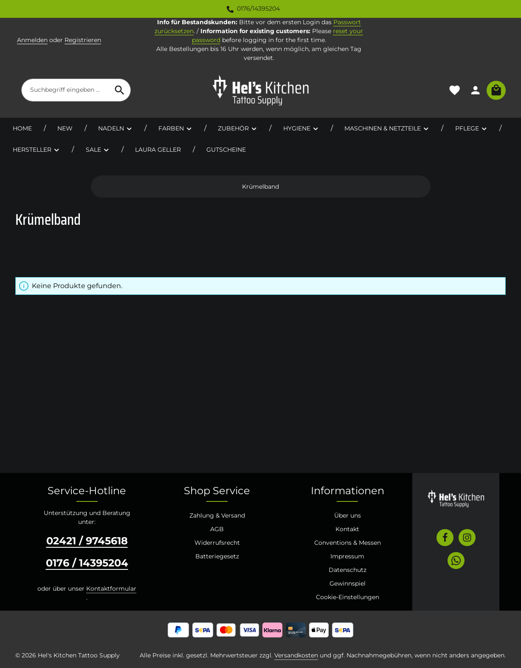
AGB (217, 529)
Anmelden (32, 40)
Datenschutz (347, 570)
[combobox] (65, 90)
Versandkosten (296, 655)
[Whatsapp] (456, 560)
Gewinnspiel (347, 583)
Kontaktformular (111, 588)
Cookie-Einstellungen (347, 597)
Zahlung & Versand (217, 515)
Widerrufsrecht (217, 542)
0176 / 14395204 (87, 563)
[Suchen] (119, 90)
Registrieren (83, 40)
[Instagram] (467, 537)
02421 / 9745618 (87, 541)
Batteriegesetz (217, 556)
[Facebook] (445, 537)
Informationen (347, 490)
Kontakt (347, 529)
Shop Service (217, 490)
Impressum (347, 556)
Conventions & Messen (347, 542)
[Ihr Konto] (475, 90)
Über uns (347, 515)
